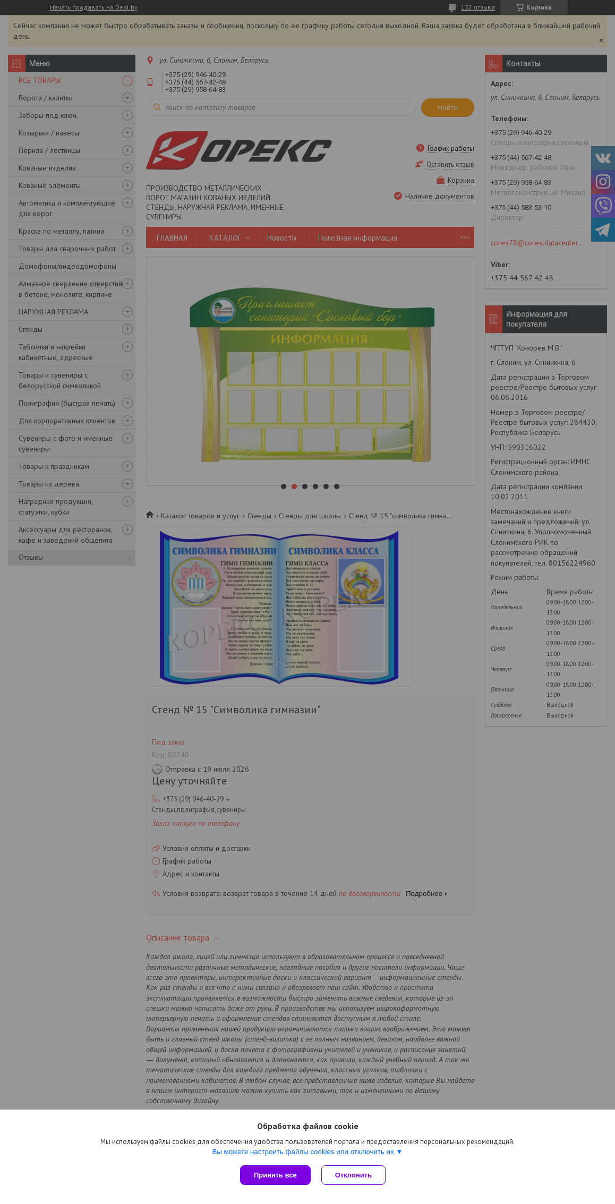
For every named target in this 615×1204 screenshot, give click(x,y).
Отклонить (353, 1175)
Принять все (275, 1175)
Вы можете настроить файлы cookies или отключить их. (304, 1152)
